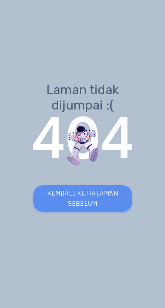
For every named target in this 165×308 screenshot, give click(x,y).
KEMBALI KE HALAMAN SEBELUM (82, 198)
